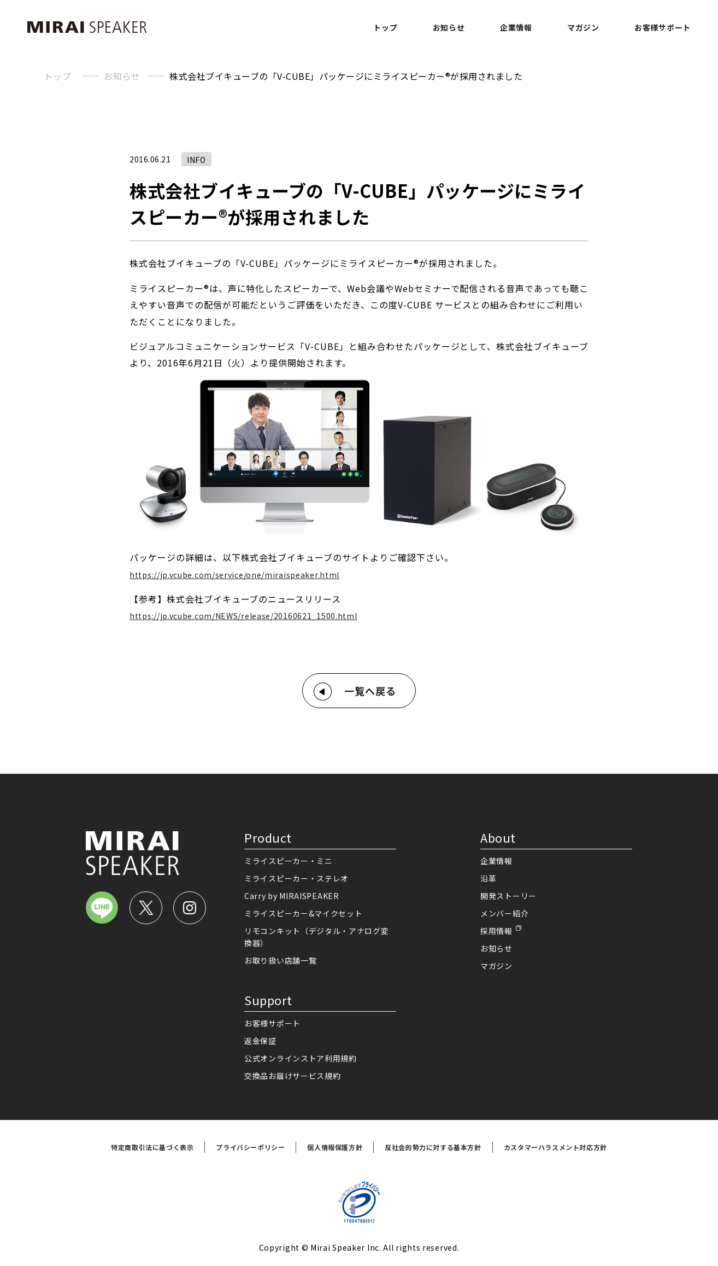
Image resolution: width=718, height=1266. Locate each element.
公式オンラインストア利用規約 (300, 1058)
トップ (385, 27)
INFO (196, 159)
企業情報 (516, 27)
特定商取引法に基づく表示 (152, 1147)
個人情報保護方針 (334, 1147)
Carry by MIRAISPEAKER (291, 895)
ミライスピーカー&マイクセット (303, 913)
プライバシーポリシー (250, 1147)
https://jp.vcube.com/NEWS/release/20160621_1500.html (243, 615)
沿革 (488, 878)
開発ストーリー (508, 895)
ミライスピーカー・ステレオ (296, 878)
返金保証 (260, 1040)
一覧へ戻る (370, 691)
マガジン (583, 27)
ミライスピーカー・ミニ (288, 860)
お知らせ (449, 27)
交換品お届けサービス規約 (292, 1075)
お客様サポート (662, 27)
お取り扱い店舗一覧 (280, 960)
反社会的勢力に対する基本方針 (433, 1147)
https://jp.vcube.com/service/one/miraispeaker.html (234, 574)
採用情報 (496, 930)
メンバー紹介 (504, 913)
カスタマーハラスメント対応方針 (555, 1147)
